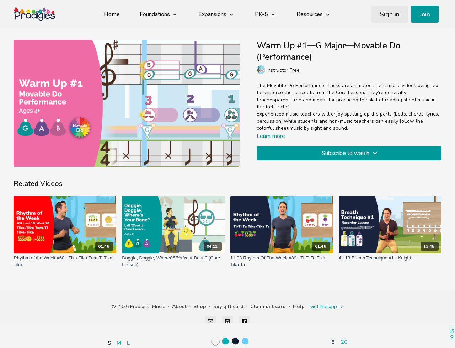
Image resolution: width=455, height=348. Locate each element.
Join (424, 14)
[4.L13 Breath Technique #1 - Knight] (390, 258)
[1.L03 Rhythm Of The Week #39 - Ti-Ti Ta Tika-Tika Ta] (281, 261)
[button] (120, 322)
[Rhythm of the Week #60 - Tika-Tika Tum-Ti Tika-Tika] (65, 261)
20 (344, 342)
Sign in (390, 14)
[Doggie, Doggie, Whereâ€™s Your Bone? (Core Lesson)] (173, 261)
